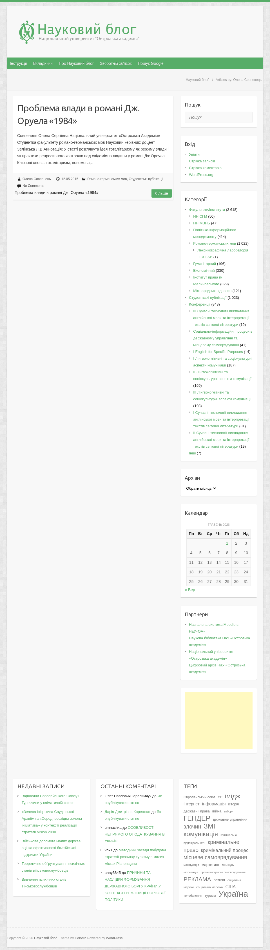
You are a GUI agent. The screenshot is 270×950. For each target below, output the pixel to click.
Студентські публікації (146, 179)
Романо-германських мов (107, 179)
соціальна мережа (209, 887)
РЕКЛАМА (197, 879)
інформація (214, 803)
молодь (228, 865)
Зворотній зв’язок (115, 63)
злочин (192, 826)
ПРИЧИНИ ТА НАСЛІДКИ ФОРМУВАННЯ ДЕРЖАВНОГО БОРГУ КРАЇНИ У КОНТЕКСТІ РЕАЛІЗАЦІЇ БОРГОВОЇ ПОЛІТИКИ (135, 886)
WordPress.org (201, 175)
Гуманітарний (204, 264)
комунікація (201, 834)
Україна (233, 893)
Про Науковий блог (76, 63)
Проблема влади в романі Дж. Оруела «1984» (78, 114)
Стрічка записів (202, 161)
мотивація (191, 872)
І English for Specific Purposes (218, 352)
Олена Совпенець (37, 179)
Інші (192, 453)
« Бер (190, 589)
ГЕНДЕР (197, 818)
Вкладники (43, 63)
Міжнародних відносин (212, 291)
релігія (219, 880)
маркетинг (211, 865)
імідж (232, 796)
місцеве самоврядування (215, 857)
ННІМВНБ (201, 223)
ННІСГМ (200, 216)
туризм (210, 896)
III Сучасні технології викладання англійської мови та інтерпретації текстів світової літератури (221, 318)
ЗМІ (209, 826)
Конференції (199, 304)
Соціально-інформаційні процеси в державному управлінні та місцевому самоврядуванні (222, 338)
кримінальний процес (225, 850)
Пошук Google (150, 63)
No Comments (33, 186)
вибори (228, 811)
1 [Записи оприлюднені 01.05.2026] (227, 543)
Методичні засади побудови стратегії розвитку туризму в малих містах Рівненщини (135, 857)
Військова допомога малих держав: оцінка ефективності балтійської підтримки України (52, 848)
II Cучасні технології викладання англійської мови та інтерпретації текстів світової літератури (221, 440)
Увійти (194, 154)
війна (217, 811)
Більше (161, 193)
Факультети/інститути (207, 209)
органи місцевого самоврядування (223, 872)
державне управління (230, 819)
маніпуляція (191, 865)
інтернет (192, 804)
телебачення (193, 895)
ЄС (220, 797)
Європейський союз (199, 797)
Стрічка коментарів (205, 168)
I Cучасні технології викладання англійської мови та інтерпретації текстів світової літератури (221, 419)
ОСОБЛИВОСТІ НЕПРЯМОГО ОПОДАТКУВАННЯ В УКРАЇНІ (135, 834)
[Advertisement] (219, 720)
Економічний (204, 270)
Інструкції (18, 63)
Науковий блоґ (197, 80)
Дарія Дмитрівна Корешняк (127, 812)
